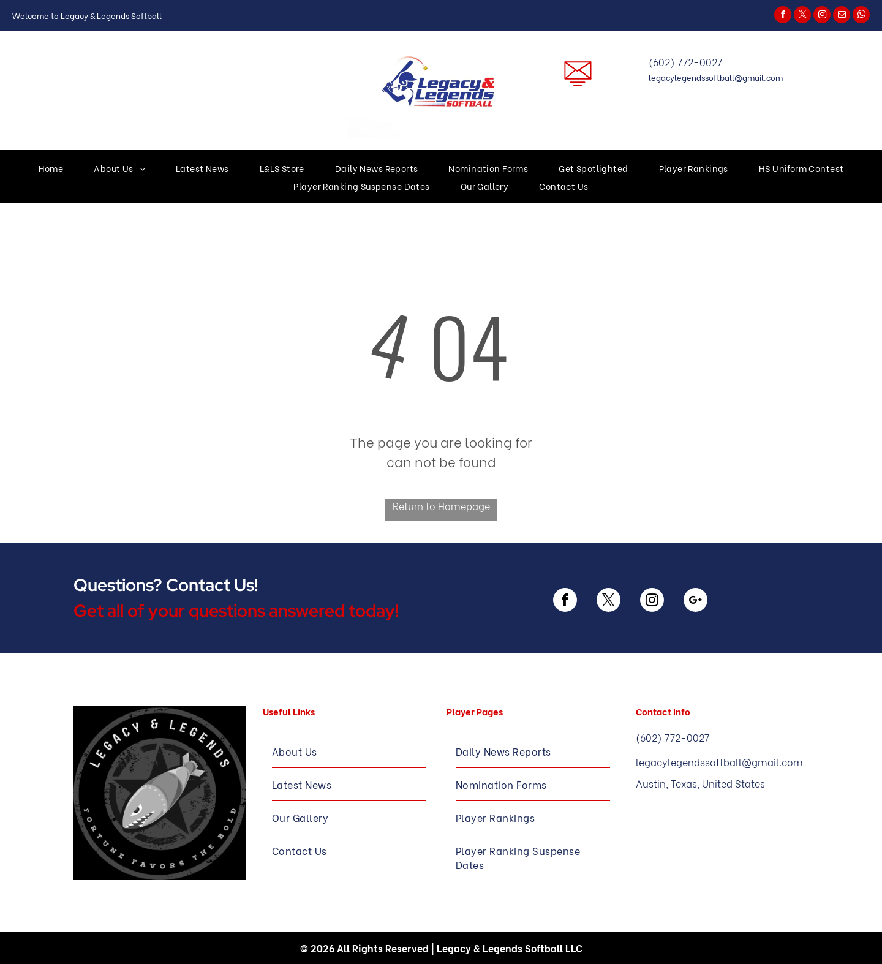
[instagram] (822, 16)
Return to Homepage (441, 506)
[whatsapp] (861, 16)
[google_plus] (695, 601)
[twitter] (802, 16)
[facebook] (782, 16)
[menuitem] (51, 168)
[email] (841, 16)
